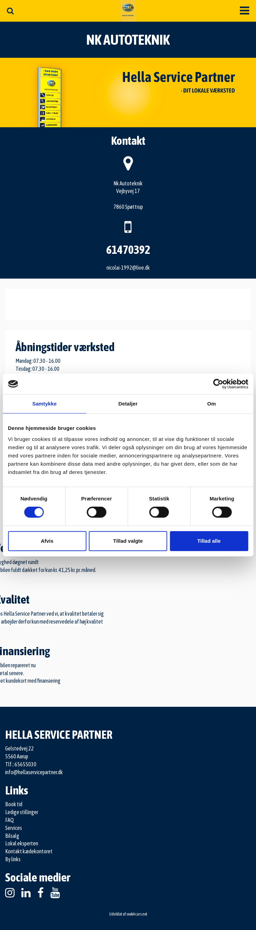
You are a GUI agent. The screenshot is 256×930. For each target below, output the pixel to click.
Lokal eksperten (21, 843)
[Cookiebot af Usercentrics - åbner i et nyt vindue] (218, 384)
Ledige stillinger (21, 812)
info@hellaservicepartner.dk (34, 772)
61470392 (128, 249)
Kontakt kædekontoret (29, 851)
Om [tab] (211, 404)
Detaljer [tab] (128, 404)
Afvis (47, 541)
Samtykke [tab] (44, 404)
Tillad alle (209, 541)
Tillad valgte (128, 541)
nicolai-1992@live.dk (128, 267)
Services (13, 828)
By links (13, 859)
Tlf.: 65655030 (20, 764)
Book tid (13, 804)
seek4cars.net (136, 914)
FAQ (9, 820)
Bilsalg (12, 836)
